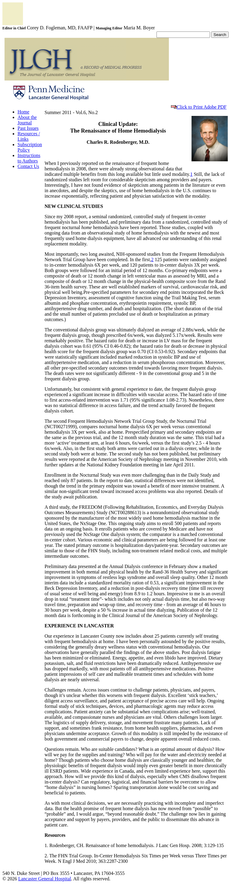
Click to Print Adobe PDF (199, 107)
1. (46, 845)
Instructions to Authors (29, 158)
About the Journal (27, 120)
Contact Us (28, 166)
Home (23, 111)
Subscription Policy (30, 147)
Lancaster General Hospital (44, 878)
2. (46, 855)
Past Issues (28, 128)
